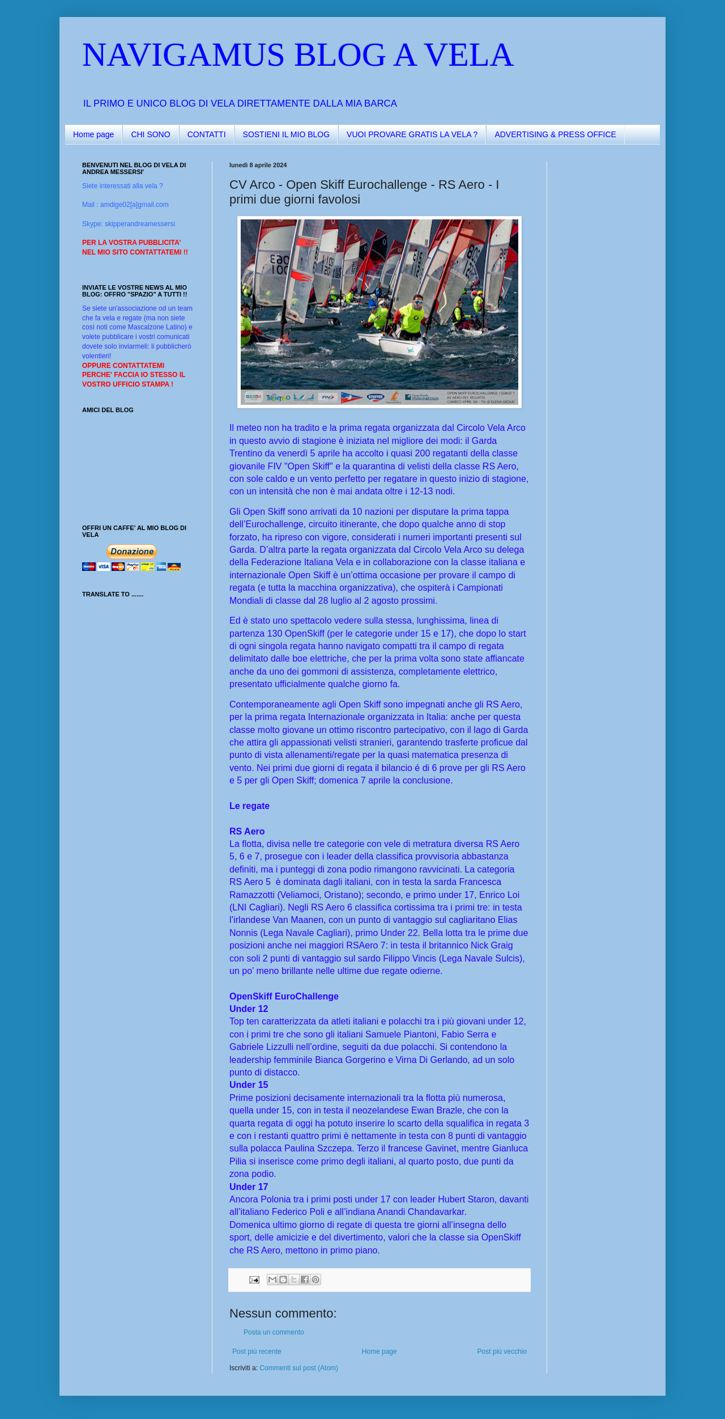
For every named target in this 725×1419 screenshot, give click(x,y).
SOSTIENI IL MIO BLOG (286, 134)
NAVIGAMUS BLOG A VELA (298, 54)
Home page (93, 134)
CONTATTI (206, 134)
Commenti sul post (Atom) (298, 1368)
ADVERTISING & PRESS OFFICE (555, 134)
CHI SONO (150, 134)
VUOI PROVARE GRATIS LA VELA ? (412, 134)
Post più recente (257, 1352)
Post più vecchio (502, 1352)
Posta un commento (274, 1332)
